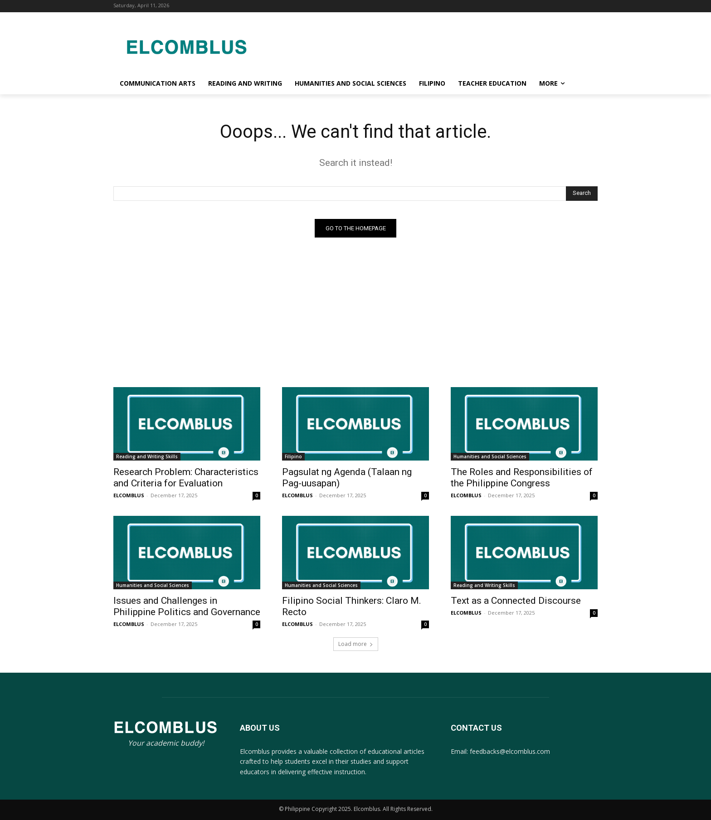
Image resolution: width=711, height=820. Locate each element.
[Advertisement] (428, 45)
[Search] (582, 193)
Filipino (293, 456)
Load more (355, 644)
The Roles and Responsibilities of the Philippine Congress (522, 477)
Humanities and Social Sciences (489, 456)
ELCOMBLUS (128, 495)
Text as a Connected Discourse (516, 600)
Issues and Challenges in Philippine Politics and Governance (186, 606)
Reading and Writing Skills (147, 456)
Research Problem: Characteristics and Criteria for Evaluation (185, 477)
